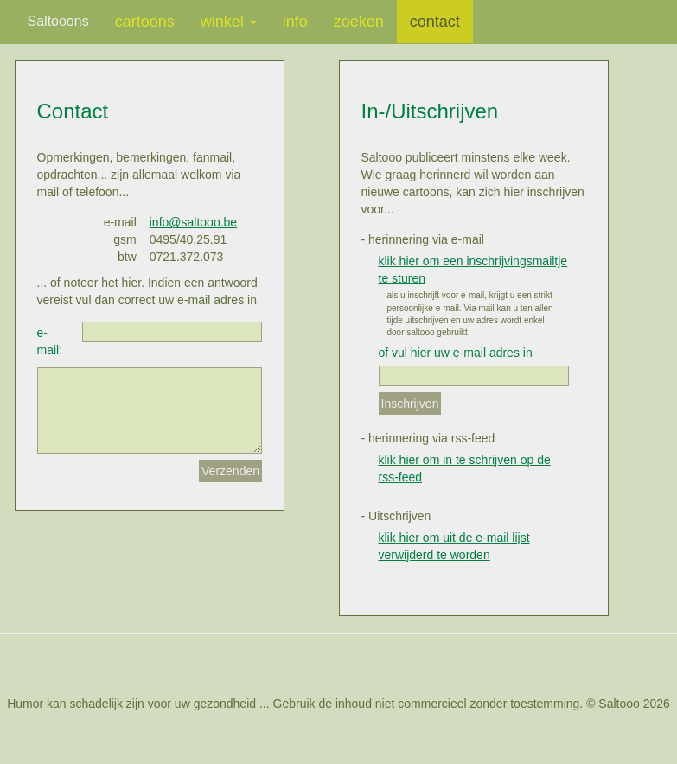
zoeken (359, 21)
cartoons (145, 21)
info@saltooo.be (193, 222)
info (295, 21)
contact (435, 21)
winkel (229, 21)
